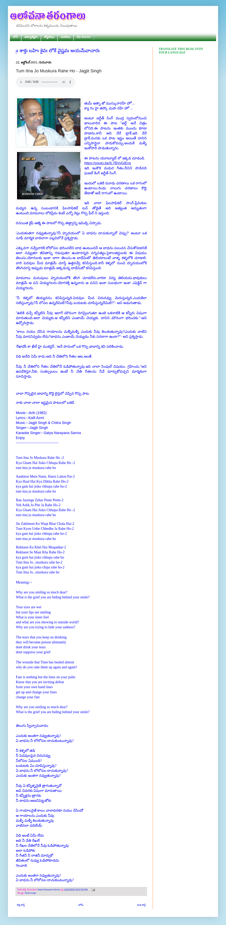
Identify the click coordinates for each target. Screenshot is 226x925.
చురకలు (65, 36)
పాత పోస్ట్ (141, 905)
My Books (84, 36)
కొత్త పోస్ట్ (21, 905)
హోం (15, 36)
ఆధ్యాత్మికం (31, 36)
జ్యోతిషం (49, 36)
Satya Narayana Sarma (48, 889)
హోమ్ (81, 905)
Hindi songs (30, 893)
